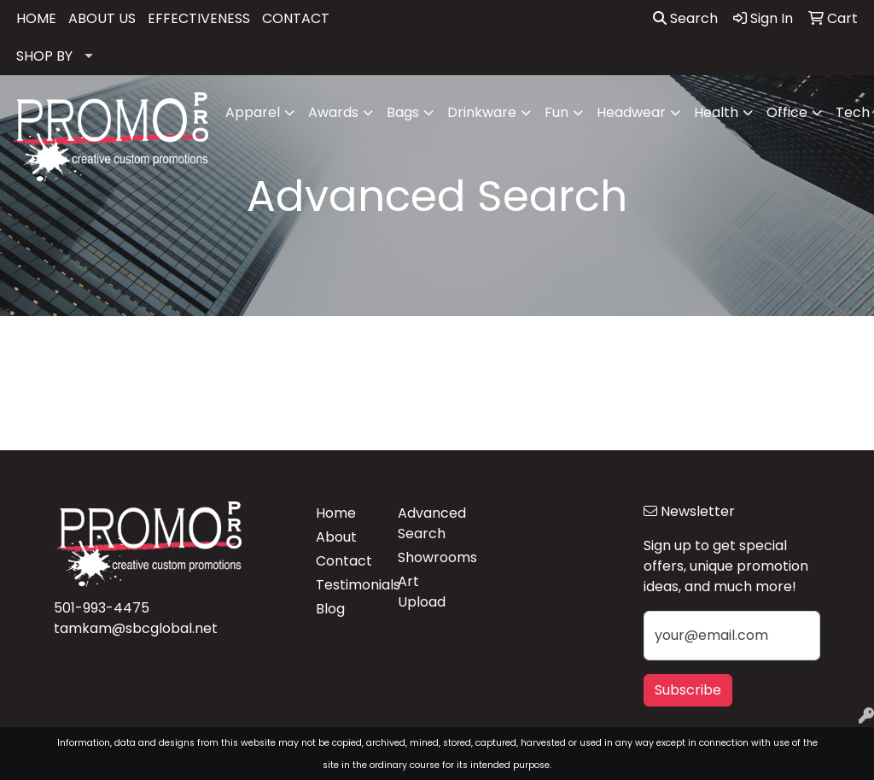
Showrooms (428, 557)
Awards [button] (333, 112)
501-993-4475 (101, 608)
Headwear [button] (631, 112)
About (336, 537)
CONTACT (295, 18)
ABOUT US (102, 18)
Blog (330, 609)
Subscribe (688, 690)
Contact (344, 561)
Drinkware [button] (481, 112)
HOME (36, 18)
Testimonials (346, 585)
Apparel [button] (252, 112)
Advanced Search (428, 523)
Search (685, 18)
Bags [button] (403, 112)
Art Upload (422, 592)
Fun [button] (556, 112)
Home (336, 513)
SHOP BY (44, 56)
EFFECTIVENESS (199, 18)
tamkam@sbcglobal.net (136, 628)
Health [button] (716, 112)
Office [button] (786, 112)
